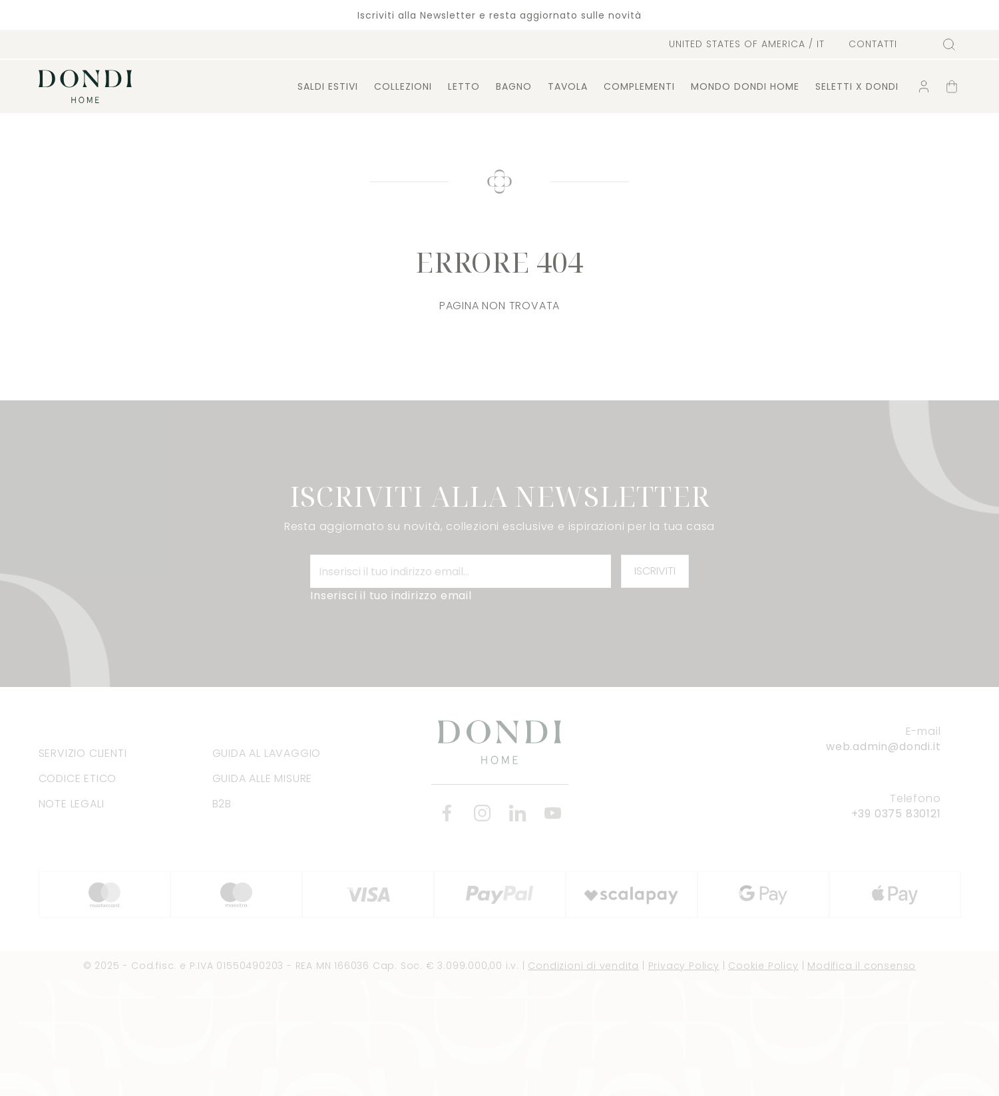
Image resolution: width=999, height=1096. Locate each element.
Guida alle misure (262, 778)
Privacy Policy (683, 965)
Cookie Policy (763, 965)
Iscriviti (655, 571)
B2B (222, 803)
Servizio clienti (83, 753)
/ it (747, 44)
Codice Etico (78, 778)
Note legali (71, 803)
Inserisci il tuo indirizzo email (391, 595)
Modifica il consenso (861, 965)
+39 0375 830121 (896, 813)
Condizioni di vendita (583, 965)
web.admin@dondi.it (883, 746)
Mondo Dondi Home (745, 86)
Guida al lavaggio (266, 753)
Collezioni (403, 86)
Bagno (514, 86)
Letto (464, 86)
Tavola (568, 86)
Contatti (873, 44)
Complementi (639, 86)
